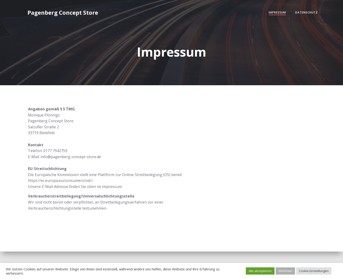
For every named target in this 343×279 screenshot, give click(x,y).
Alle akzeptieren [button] (260, 271)
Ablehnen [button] (285, 271)
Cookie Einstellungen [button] (314, 271)
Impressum (277, 12)
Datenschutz (306, 12)
